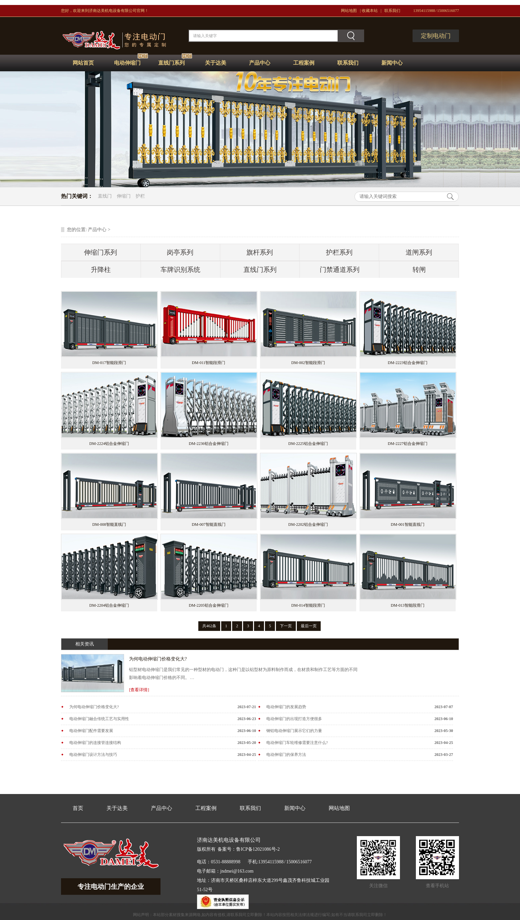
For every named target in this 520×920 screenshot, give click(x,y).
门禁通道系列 (339, 269)
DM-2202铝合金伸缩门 (308, 524)
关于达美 (215, 63)
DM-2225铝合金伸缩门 (308, 443)
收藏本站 (370, 10)
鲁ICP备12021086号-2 (258, 849)
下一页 (286, 626)
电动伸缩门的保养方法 (286, 754)
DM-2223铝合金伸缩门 (407, 362)
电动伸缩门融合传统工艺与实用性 (99, 718)
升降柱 (101, 269)
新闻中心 (392, 63)
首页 (78, 808)
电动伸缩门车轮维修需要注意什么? (297, 742)
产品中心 (259, 63)
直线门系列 (171, 63)
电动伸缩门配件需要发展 (91, 730)
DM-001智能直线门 (407, 524)
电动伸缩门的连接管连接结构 (95, 742)
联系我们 (392, 10)
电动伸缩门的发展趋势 (286, 707)
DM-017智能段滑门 (109, 362)
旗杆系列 (259, 252)
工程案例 (303, 63)
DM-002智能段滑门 (308, 362)
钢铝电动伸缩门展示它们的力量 (294, 730)
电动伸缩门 (127, 63)
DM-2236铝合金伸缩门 (208, 443)
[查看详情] (139, 689)
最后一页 (309, 626)
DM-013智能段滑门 (407, 605)
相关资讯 (84, 644)
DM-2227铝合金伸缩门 (407, 443)
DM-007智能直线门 (208, 524)
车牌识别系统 (180, 269)
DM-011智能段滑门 (209, 362)
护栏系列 (339, 252)
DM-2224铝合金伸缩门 (109, 443)
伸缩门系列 (100, 252)
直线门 (105, 196)
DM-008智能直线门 (109, 524)
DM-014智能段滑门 (308, 605)
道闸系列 (419, 252)
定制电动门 (436, 35)
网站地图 (349, 10)
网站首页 (83, 63)
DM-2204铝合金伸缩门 (109, 605)
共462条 (209, 626)
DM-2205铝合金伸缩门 (208, 605)
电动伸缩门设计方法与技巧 (93, 754)
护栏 (140, 196)
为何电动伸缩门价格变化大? (158, 658)
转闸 (419, 269)
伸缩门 (124, 196)
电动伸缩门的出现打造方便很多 (294, 718)
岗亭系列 (180, 252)
